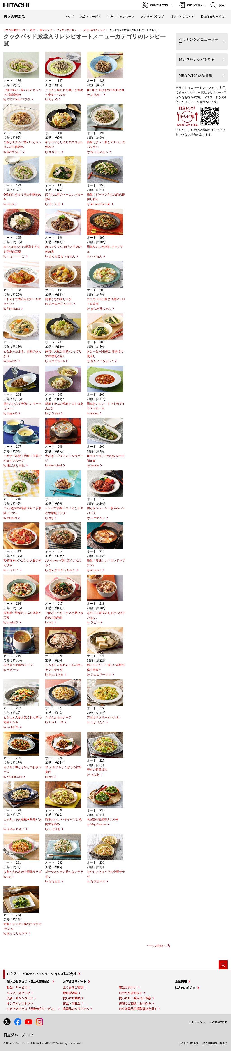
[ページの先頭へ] (223, 964)
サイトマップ (197, 1022)
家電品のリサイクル (76, 1009)
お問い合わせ (219, 1022)
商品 (32, 30)
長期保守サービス (212, 17)
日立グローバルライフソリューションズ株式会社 (41, 974)
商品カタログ (127, 987)
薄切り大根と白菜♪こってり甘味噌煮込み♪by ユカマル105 (63, 356)
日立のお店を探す (130, 993)
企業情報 (181, 981)
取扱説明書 (70, 993)
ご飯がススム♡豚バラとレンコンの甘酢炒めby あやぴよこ (22, 147)
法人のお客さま (185, 988)
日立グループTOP (18, 1035)
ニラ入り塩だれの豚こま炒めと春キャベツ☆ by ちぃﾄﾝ (64, 95)
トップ (69, 17)
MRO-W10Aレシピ (94, 30)
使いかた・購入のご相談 (135, 998)
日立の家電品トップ (14, 30)
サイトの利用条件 (188, 1043)
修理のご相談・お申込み (135, 1003)
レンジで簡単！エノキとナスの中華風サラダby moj (64, 513)
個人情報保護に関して (215, 1043)
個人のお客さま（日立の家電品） (29, 981)
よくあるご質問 (73, 987)
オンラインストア (182, 17)
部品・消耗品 (72, 1003)
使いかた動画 (72, 998)
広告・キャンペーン (20, 998)
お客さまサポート (74, 981)
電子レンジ (46, 30)
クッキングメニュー (68, 30)
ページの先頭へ (156, 945)
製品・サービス (17, 987)
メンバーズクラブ (152, 17)
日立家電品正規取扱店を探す (138, 1009)
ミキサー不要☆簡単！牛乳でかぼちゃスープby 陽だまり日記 (22, 460)
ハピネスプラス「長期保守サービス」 (32, 1009)
